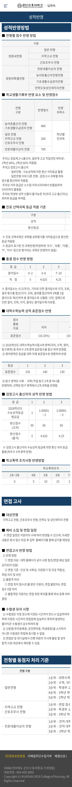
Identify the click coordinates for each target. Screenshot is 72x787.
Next (67, 756)
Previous (3, 756)
